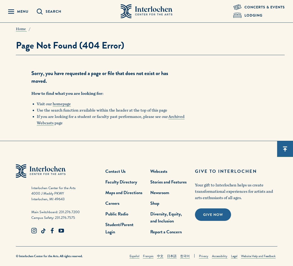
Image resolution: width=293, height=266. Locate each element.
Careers (112, 203)
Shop (154, 203)
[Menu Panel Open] (18, 12)
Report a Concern (166, 231)
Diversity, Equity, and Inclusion (166, 217)
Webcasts (158, 171)
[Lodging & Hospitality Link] (259, 15)
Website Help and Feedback (258, 256)
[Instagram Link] (34, 231)
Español (134, 256)
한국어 (185, 256)
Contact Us (115, 171)
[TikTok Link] (43, 231)
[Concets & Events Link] (259, 7)
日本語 (172, 256)
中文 (160, 256)
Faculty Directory (121, 181)
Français (148, 256)
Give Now (213, 214)
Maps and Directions (123, 192)
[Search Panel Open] (49, 12)
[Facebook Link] (52, 231)
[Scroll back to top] (285, 149)
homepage (62, 104)
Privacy (203, 256)
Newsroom (159, 192)
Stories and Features (168, 181)
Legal (234, 256)
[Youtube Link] (61, 231)
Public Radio (116, 213)
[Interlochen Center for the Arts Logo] (146, 11)
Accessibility (219, 256)
